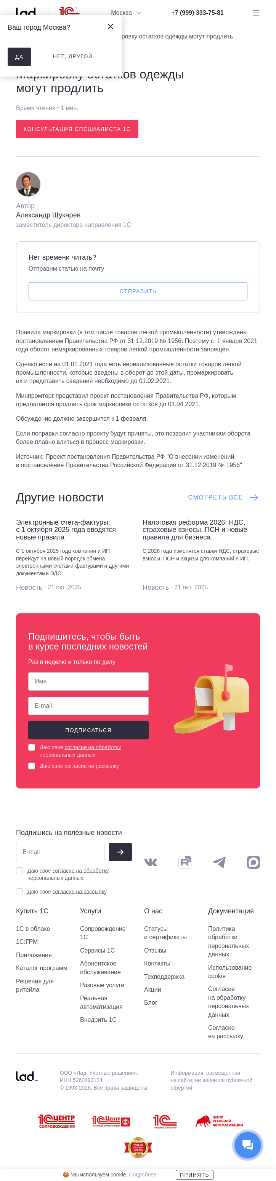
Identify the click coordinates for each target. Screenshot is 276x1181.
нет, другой (73, 56)
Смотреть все (224, 498)
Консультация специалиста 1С (77, 129)
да (19, 57)
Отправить (138, 291)
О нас (153, 911)
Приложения (34, 955)
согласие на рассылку (91, 766)
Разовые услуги (102, 985)
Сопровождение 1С (103, 933)
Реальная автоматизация (101, 1002)
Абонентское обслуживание (100, 967)
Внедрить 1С (98, 1020)
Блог (150, 1002)
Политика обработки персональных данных (228, 942)
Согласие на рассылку (225, 1032)
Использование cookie (230, 971)
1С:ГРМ (27, 941)
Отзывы (155, 950)
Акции (152, 989)
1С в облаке (33, 929)
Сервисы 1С (97, 950)
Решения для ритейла (35, 985)
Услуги (90, 911)
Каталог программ (41, 968)
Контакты (157, 963)
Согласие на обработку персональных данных (228, 1002)
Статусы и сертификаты (165, 933)
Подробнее (143, 1174)
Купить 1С (32, 911)
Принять (194, 1175)
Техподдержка (164, 977)
